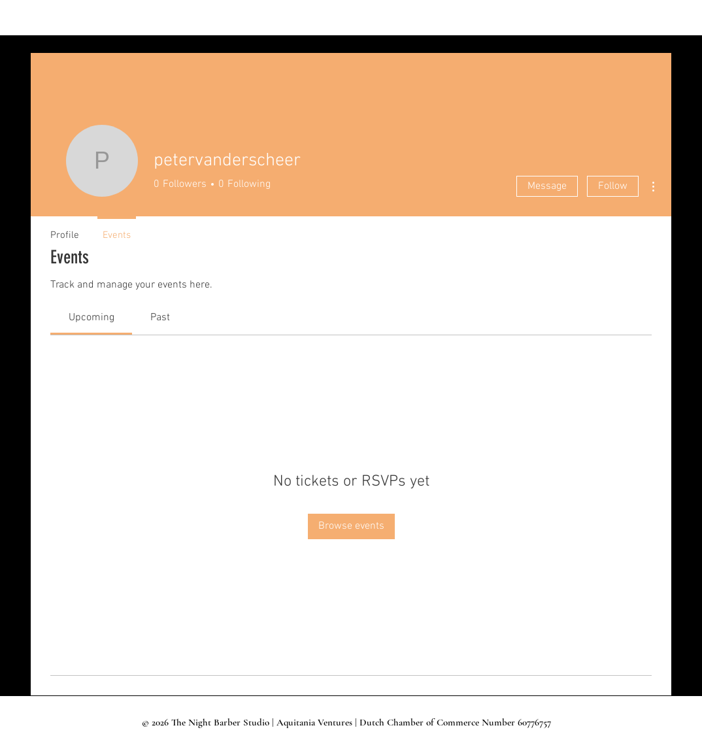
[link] (91, 317)
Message (547, 186)
